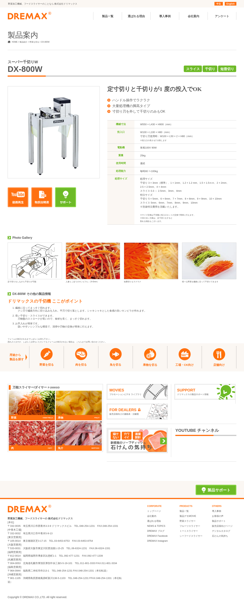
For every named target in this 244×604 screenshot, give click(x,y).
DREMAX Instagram (157, 541)
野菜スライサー (188, 521)
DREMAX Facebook (157, 536)
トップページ (154, 511)
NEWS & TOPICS (156, 526)
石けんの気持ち (220, 536)
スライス (193, 69)
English (230, 3)
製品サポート (219, 521)
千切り (210, 69)
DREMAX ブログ (156, 531)
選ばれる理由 (154, 521)
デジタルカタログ (221, 531)
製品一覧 (184, 511)
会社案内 (151, 516)
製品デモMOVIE (188, 516)
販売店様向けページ (222, 526)
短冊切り (227, 69)
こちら (79, 342)
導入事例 (216, 511)
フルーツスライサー (190, 526)
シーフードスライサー (191, 536)
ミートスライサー (189, 531)
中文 (218, 3)
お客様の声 (217, 516)
